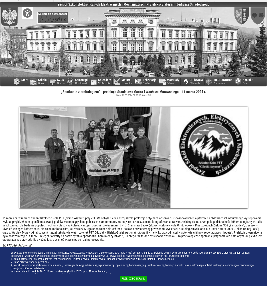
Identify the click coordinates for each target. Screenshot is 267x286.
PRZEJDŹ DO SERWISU (134, 278)
